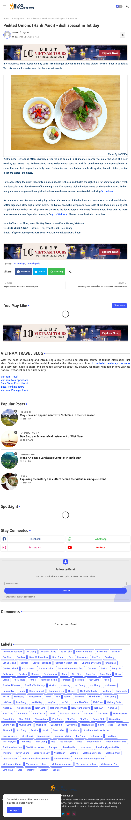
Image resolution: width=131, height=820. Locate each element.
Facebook (25, 271)
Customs (92, 668)
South (45, 730)
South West (59, 730)
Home (6, 18)
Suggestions (44, 736)
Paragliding (8, 719)
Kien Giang (110, 696)
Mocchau (7, 707)
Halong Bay (8, 691)
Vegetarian (59, 752)
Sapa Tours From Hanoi (14, 383)
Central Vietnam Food (66, 662)
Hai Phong (95, 685)
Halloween (110, 685)
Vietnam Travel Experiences (36, 758)
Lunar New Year (81, 702)
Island (67, 696)
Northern (88, 713)
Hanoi (22, 691)
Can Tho (96, 657)
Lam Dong (21, 702)
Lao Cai (64, 702)
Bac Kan (116, 651)
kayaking (79, 696)
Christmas (110, 662)
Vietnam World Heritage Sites (89, 758)
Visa (20, 769)
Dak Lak (23, 674)
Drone (6, 679)
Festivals (79, 679)
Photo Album (41, 719)
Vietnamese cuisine (62, 764)
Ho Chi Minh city (88, 691)
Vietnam (74, 752)
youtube (100, 547)
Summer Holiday (63, 736)
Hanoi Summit (36, 691)
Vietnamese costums (36, 764)
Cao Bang (109, 657)
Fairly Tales (19, 679)
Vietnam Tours (10, 758)
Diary (64, 674)
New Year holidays (80, 707)
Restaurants (87, 724)
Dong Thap (105, 674)
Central (24, 662)
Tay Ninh (80, 736)
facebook (35, 539)
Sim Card (7, 730)
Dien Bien (76, 674)
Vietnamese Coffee (12, 764)
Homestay (19, 696)
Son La (34, 730)
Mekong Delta (114, 702)
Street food (27, 736)
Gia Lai (52, 685)
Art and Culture (48, 651)
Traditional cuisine (12, 747)
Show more (119, 305)
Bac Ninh (7, 657)
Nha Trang (8, 713)
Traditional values (35, 747)
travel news (85, 747)
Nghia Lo (112, 707)
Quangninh (56, 724)
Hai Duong (80, 685)
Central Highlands (42, 662)
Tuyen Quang (22, 752)
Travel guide (18, 18)
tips (53, 741)
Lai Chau (7, 702)
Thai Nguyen (9, 741)
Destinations (50, 674)
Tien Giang (41, 741)
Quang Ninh (25, 724)
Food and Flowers (11, 685)
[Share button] (70, 271)
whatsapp (100, 539)
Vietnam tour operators (14, 380)
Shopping (122, 724)
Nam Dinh (40, 707)
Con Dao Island (10, 668)
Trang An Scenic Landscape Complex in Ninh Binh (50, 458)
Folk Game (94, 679)
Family (33, 679)
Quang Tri (41, 724)
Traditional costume (116, 741)
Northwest (103, 713)
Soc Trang (21, 730)
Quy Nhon (72, 724)
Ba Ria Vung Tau (84, 651)
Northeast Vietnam (69, 713)
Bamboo (21, 657)
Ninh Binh (23, 713)
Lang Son (51, 702)
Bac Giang (102, 651)
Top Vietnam (66, 741)
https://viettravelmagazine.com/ (111, 363)
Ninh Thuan (39, 713)
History (72, 691)
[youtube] (68, 813)
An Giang (31, 651)
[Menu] (4, 6)
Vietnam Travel (9, 376)
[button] (119, 6)
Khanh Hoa (94, 696)
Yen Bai (56, 769)
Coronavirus (28, 668)
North (52, 713)
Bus (70, 657)
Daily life (116, 668)
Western (44, 769)
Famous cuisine (49, 679)
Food (106, 679)
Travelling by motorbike (107, 747)
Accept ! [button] (14, 810)
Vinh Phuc (8, 769)
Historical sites (56, 691)
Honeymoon (35, 696)
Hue (58, 696)
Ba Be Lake (66, 651)
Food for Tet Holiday (35, 685)
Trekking (7, 752)
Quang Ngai (9, 724)
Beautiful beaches (38, 657)
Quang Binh (99, 719)
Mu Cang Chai (24, 707)
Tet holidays (19, 263)
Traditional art (94, 741)
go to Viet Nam (60, 214)
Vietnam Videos (62, 758)
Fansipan (66, 679)
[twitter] (63, 813)
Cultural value (46, 668)
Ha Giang (65, 685)
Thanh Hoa (25, 741)
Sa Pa (101, 724)
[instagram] (74, 813)
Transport (53, 747)
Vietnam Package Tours (14, 390)
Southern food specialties (96, 730)
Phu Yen (84, 719)
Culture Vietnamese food (70, 668)
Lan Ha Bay (36, 702)
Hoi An (6, 696)
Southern (74, 730)
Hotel (48, 696)
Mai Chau (98, 702)
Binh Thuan (58, 657)
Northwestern (120, 713)
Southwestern (10, 736)
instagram (35, 547)
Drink (118, 674)
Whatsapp (58, 271)
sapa (110, 724)
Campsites (82, 657)
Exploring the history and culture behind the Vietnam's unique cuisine (63, 479)
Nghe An (98, 707)
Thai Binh (111, 736)
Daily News (8, 674)
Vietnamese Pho (109, 764)
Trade (79, 741)
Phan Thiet (24, 719)
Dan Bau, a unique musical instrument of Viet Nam (51, 436)
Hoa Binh (106, 691)
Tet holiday (107, 191)
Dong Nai (90, 674)
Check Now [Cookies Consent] (25, 802)
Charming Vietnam (91, 662)
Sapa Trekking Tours (12, 386)
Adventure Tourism (12, 651)
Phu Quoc (57, 719)
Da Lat (104, 668)
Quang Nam (115, 719)
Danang (35, 674)
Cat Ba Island (9, 662)
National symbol (58, 707)
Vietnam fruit (113, 752)
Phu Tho (71, 719)
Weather (31, 769)
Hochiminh (121, 691)
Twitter (41, 271)
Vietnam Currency (92, 752)
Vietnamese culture (86, 764)
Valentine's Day (42, 752)
